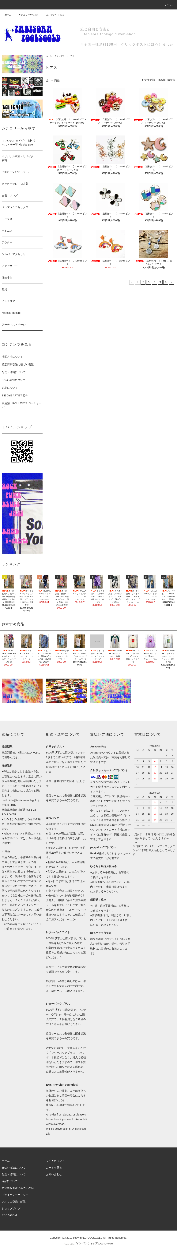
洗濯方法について (12, 356)
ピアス (71, 56)
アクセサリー (60, 56)
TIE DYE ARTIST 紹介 (15, 395)
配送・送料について (14, 372)
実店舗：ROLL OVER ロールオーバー (22, 405)
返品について (10, 387)
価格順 (162, 79)
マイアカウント (55, 1160)
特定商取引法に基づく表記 (18, 364)
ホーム (8, 14)
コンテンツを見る (52, 14)
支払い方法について (14, 379)
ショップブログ (11, 1208)
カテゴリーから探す (26, 14)
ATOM (13, 1215)
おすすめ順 (148, 79)
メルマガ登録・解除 (14, 1201)
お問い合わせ (54, 1174)
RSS (4, 1215)
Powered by (88, 1244)
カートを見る (54, 1167)
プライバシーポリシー (15, 1194)
